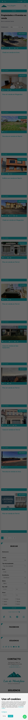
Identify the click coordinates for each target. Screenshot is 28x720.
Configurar (4, 712)
